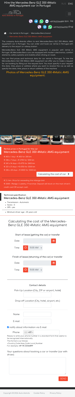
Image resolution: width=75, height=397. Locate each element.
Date (17, 241)
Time (16, 248)
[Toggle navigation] (69, 13)
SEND (63, 379)
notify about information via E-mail (26, 327)
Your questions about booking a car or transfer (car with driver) (37, 353)
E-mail (16, 321)
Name (16, 314)
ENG (70, 4)
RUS (63, 4)
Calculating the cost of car (54, 174)
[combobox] (28, 332)
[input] (37, 240)
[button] (73, 107)
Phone (16, 332)
